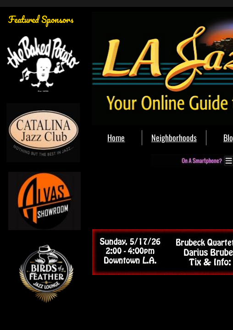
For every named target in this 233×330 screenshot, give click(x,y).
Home (116, 137)
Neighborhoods (174, 137)
